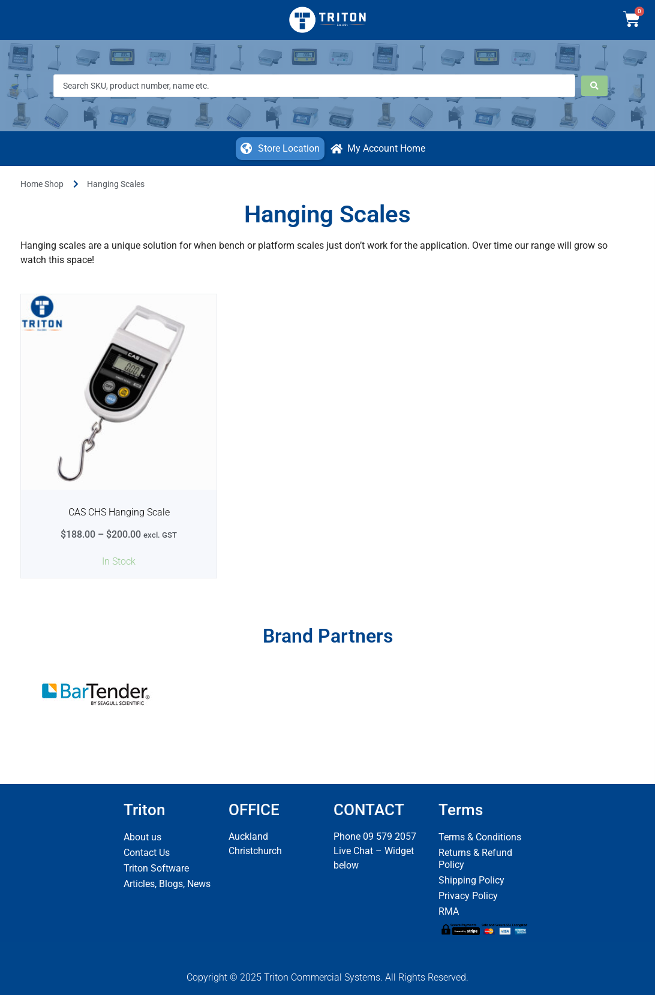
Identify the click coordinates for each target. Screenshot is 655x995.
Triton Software (156, 868)
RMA (448, 911)
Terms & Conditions (479, 837)
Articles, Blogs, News (167, 884)
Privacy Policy (468, 895)
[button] (280, 148)
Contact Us (147, 852)
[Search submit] (594, 86)
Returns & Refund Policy (475, 858)
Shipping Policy (471, 880)
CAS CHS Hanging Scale (119, 512)
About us (142, 837)
